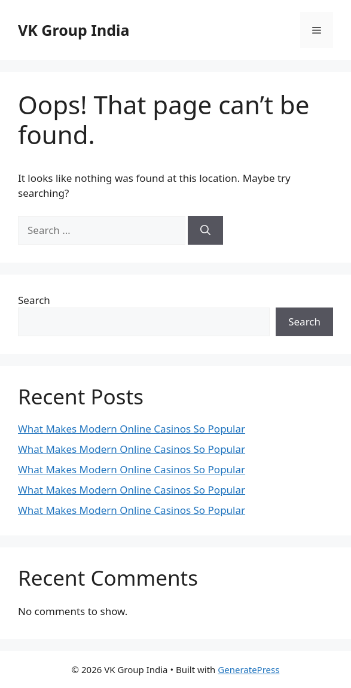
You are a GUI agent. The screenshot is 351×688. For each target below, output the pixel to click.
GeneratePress (248, 669)
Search (34, 300)
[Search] (205, 230)
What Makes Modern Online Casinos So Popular (131, 429)
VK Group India (74, 30)
